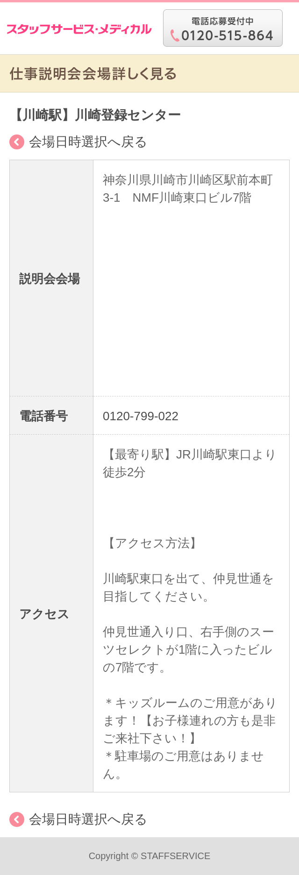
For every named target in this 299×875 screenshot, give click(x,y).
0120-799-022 (140, 416)
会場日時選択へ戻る (88, 141)
